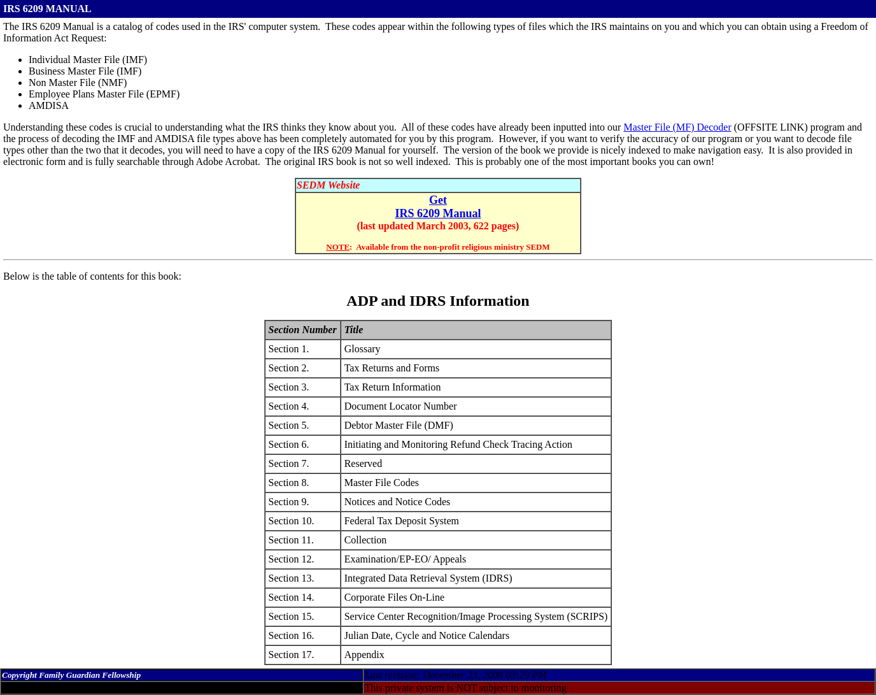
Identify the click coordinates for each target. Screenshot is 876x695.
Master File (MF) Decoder (677, 127)
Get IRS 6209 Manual (438, 207)
